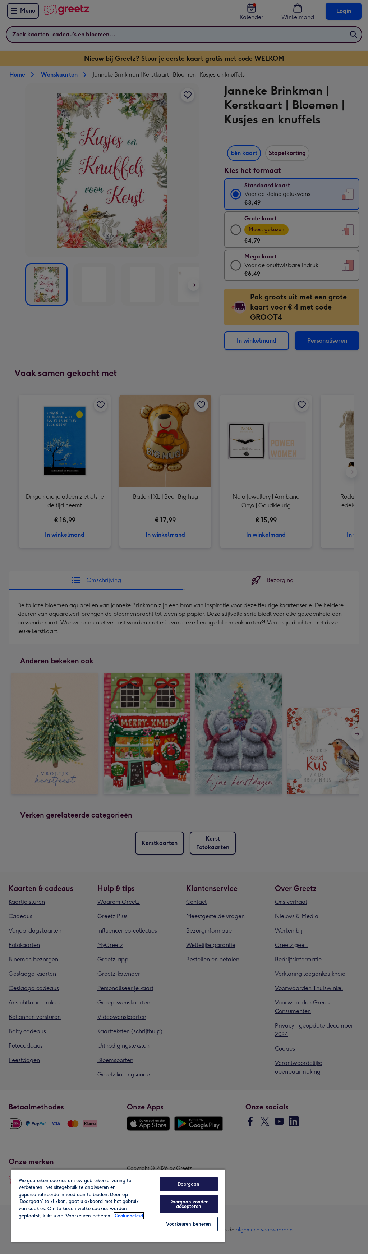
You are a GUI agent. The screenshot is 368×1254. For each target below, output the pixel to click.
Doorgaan (188, 1184)
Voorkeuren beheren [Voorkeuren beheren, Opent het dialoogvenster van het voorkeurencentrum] (188, 1224)
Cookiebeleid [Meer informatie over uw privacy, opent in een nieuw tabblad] (129, 1215)
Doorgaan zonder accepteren (188, 1204)
